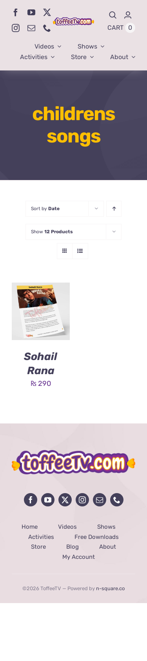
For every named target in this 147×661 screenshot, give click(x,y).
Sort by (45, 208)
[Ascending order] (114, 209)
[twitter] (47, 12)
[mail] (31, 28)
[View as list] (80, 251)
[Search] (113, 15)
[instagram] (16, 28)
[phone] (47, 28)
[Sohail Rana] (41, 288)
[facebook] (16, 12)
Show (52, 231)
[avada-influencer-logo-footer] (73, 453)
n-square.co (110, 588)
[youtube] (31, 12)
